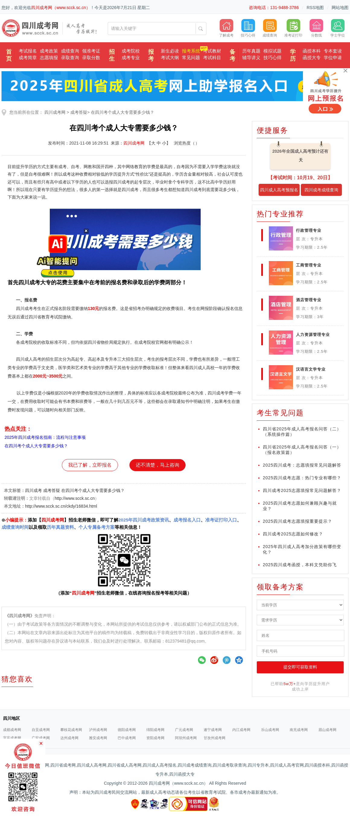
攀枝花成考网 (71, 730)
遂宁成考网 (213, 730)
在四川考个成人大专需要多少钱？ (122, 112)
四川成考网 (54, 112)
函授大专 (312, 57)
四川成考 (33, 490)
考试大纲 (170, 57)
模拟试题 (272, 50)
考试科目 (212, 57)
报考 (151, 55)
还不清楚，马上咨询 (157, 465)
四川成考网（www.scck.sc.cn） (60, 7)
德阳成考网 (127, 730)
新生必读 (170, 50)
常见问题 (191, 57)
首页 (9, 55)
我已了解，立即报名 (90, 465)
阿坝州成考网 (186, 738)
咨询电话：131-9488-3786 (274, 7)
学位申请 (333, 57)
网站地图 (340, 7)
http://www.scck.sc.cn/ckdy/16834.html (61, 506)
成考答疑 (78, 112)
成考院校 (131, 50)
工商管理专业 (308, 265)
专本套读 (333, 50)
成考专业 (131, 57)
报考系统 (191, 50)
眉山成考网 (327, 730)
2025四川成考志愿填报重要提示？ (297, 521)
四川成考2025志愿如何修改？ (293, 533)
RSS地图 (315, 7)
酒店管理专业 (308, 300)
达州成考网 (69, 738)
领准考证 (91, 50)
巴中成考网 (127, 738)
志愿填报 (49, 57)
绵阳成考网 (155, 730)
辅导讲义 (251, 57)
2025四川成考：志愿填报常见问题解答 (302, 465)
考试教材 (212, 50)
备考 (232, 55)
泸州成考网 (98, 730)
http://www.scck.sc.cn (75, 498)
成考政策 (49, 50)
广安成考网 (41, 738)
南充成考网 (299, 730)
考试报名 (28, 50)
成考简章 (28, 57)
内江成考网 (241, 730)
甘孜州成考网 (214, 738)
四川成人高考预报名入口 (279, 191)
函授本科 (312, 50)
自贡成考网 (41, 730)
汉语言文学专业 (311, 369)
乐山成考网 (270, 730)
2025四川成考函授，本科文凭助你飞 (300, 564)
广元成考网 (184, 730)
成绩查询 (70, 50)
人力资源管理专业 (313, 334)
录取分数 (91, 57)
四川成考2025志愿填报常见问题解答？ (302, 490)
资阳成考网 (155, 738)
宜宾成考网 (12, 738)
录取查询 (70, 57)
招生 (112, 55)
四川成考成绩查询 (321, 189)
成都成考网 (12, 730)
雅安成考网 (98, 738)
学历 (293, 55)
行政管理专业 (308, 230)
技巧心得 (272, 57)
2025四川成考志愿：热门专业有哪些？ (302, 477)
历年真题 (251, 50)
